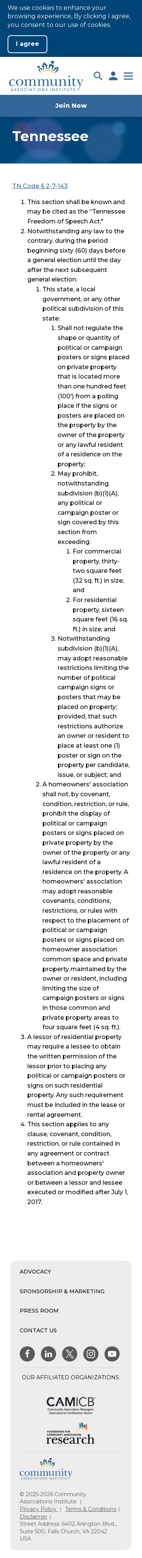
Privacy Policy (39, 1509)
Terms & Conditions (90, 1509)
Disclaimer (33, 1516)
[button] (98, 75)
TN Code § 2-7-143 (40, 186)
